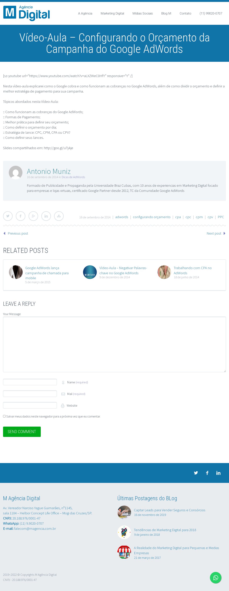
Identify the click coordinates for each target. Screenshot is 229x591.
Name (77, 382)
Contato (185, 13)
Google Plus (33, 216)
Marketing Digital (112, 13)
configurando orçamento (152, 217)
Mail (76, 394)
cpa (178, 217)
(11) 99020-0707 (211, 13)
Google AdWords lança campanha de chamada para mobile (47, 272)
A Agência (85, 13)
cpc (188, 217)
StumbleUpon (59, 216)
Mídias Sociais (142, 13)
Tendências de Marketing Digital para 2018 (165, 529)
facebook (207, 473)
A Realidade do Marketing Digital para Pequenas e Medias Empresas (176, 550)
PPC (221, 217)
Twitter (8, 216)
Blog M (166, 13)
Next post (214, 233)
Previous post (18, 233)
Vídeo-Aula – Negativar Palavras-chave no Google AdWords (123, 270)
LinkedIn (46, 216)
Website (71, 405)
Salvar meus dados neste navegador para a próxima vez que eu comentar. (53, 416)
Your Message (12, 314)
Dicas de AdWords (73, 177)
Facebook (20, 216)
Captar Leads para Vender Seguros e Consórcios (169, 510)
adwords (121, 217)
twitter (196, 473)
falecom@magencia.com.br (35, 528)
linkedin (218, 473)
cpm (199, 217)
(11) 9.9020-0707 (32, 523)
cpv (210, 217)
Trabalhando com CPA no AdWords (193, 270)
